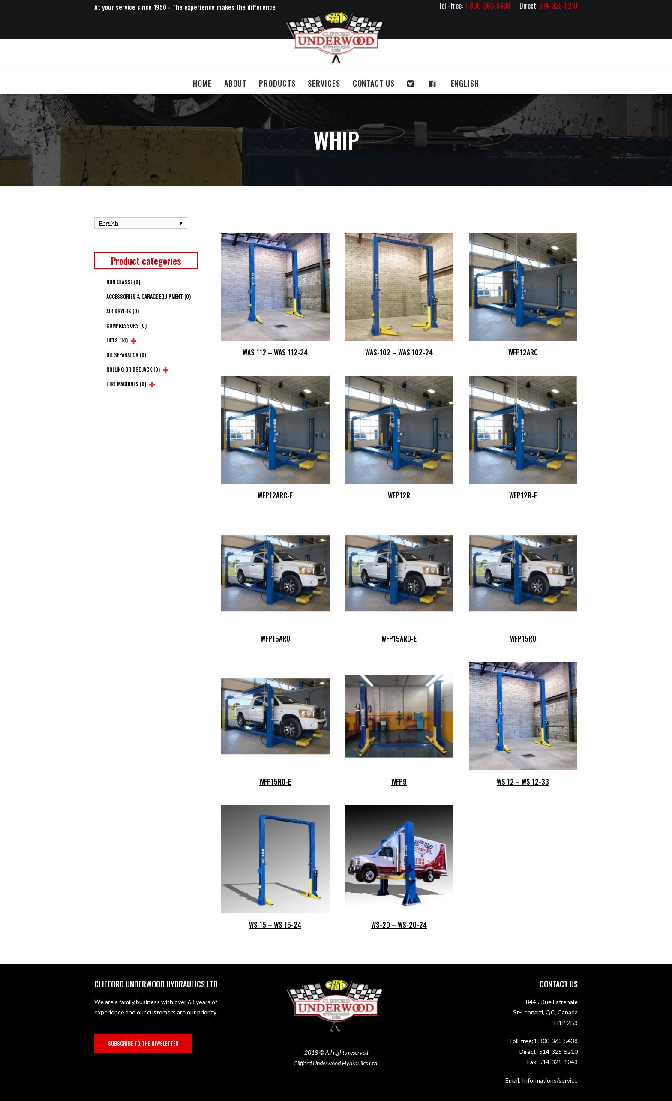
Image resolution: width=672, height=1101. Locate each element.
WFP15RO (523, 638)
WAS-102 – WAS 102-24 (399, 352)
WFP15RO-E (275, 782)
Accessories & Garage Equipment (148, 296)
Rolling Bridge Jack (133, 369)
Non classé (123, 281)
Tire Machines (126, 383)
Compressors (126, 325)
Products (277, 83)
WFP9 (399, 782)
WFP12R (399, 495)
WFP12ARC (523, 352)
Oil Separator (126, 354)
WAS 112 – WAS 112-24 (275, 352)
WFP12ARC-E (275, 495)
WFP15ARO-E (399, 638)
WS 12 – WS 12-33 (523, 782)
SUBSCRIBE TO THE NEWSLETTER (143, 1043)
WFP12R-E (523, 495)
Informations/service (550, 1080)
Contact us (374, 83)
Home (202, 83)
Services (324, 83)
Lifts (117, 340)
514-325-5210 (558, 1051)
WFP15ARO (275, 638)
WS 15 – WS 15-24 (275, 925)
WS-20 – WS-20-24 (399, 925)
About (235, 83)
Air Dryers (122, 311)
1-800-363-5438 (556, 1040)
